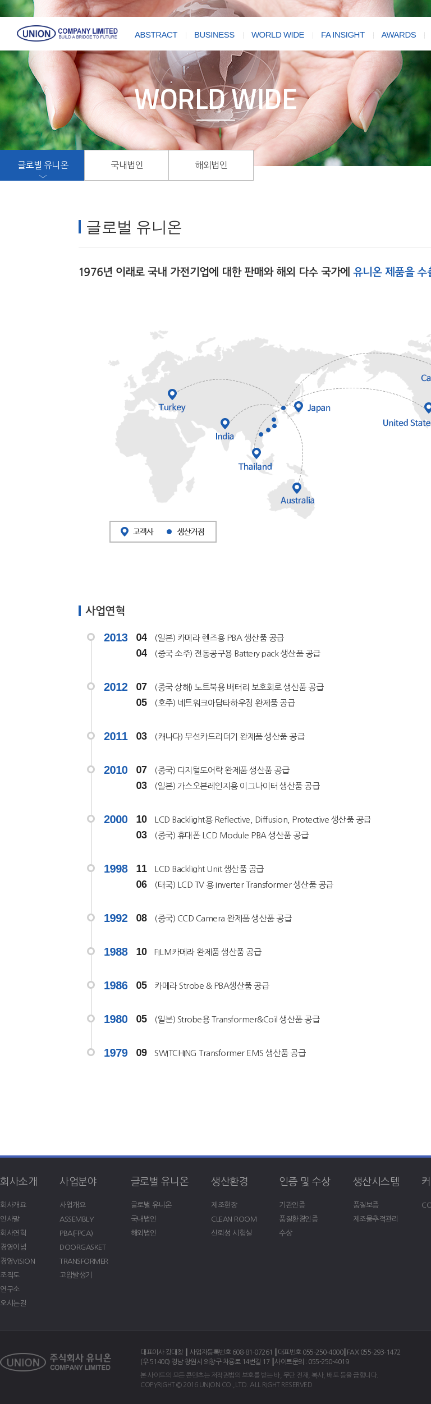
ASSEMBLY (76, 1219)
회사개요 (13, 1205)
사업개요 (72, 1205)
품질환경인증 (298, 1219)
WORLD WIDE (277, 34)
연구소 (10, 1289)
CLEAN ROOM (233, 1219)
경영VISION (17, 1261)
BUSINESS (214, 34)
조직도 (10, 1275)
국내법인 (127, 164)
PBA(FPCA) (76, 1233)
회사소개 (18, 1182)
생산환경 (229, 1182)
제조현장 (224, 1205)
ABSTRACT (156, 34)
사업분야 (78, 1182)
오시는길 (13, 1303)
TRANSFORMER (83, 1261)
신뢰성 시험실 (231, 1233)
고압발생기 (75, 1275)
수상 (285, 1233)
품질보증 (366, 1205)
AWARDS (399, 34)
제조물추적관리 (375, 1219)
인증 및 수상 (305, 1182)
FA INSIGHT (343, 34)
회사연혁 (13, 1233)
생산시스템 (376, 1182)
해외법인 (211, 164)
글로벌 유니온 (42, 164)
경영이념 (13, 1247)
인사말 (10, 1219)
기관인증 (292, 1205)
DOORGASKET (82, 1247)
